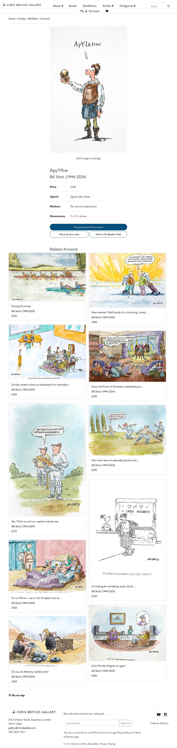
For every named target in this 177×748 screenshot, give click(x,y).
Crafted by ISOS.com (159, 723)
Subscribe (125, 723)
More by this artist (69, 234)
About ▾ (58, 5)
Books (73, 5)
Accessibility (93, 743)
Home (12, 18)
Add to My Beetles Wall (108, 234)
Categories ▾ (127, 5)
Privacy (103, 743)
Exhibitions (90, 5)
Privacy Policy (123, 732)
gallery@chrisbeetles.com (22, 728)
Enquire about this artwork (88, 227)
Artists (21, 18)
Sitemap (111, 743)
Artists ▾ (108, 5)
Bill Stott (32, 18)
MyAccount (89, 11)
